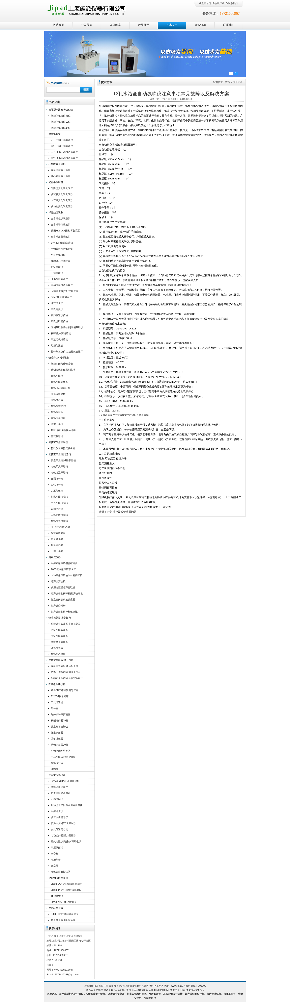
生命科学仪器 (56, 908)
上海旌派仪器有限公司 (91, 10)
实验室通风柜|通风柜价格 (64, 666)
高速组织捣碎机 (59, 339)
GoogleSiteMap (157, 989)
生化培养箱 (57, 484)
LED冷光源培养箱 (60, 527)
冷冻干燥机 (57, 424)
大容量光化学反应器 (62, 200)
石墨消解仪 (57, 799)
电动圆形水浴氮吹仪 (62, 248)
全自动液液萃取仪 (58, 877)
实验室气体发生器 (58, 442)
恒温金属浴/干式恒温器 (63, 823)
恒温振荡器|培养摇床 (60, 617)
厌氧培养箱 (57, 545)
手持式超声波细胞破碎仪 (64, 563)
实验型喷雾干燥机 (60, 170)
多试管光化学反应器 (62, 194)
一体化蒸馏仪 (56, 896)
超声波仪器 (55, 557)
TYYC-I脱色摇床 (59, 696)
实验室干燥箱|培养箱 (60, 454)
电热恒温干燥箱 (59, 472)
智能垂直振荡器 (59, 642)
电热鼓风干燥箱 (59, 466)
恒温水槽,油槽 (58, 406)
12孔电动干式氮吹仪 (62, 146)
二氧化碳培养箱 (59, 514)
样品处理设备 (56, 212)
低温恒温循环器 (59, 381)
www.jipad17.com (180, 985)
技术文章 (172, 24)
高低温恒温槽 (58, 394)
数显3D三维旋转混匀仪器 (64, 690)
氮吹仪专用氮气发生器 (63, 448)
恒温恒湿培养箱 (59, 496)
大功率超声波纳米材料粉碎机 (66, 575)
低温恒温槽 (57, 375)
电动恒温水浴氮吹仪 (62, 285)
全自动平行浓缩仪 (60, 224)
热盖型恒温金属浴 (60, 793)
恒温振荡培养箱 (59, 521)
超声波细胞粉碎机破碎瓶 (64, 611)
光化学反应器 (56, 182)
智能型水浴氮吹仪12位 (61, 109)
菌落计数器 (57, 738)
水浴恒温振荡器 (59, 629)
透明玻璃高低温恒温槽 (63, 369)
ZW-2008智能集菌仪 (62, 242)
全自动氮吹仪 (58, 254)
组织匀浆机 (57, 345)
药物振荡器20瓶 (59, 744)
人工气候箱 (57, 490)
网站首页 (58, 24)
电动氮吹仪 (55, 133)
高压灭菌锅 (57, 847)
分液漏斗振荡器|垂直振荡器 (66, 623)
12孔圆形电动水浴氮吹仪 (64, 158)
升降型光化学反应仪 (62, 188)
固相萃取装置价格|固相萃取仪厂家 (67, 328)
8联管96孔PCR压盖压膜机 (65, 781)
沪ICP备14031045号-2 (192, 989)
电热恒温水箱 (58, 418)
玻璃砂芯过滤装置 (60, 260)
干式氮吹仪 (57, 273)
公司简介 (86, 24)
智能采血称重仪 (59, 787)
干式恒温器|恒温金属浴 (63, 756)
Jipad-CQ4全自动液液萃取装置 (66, 884)
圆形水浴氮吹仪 (59, 279)
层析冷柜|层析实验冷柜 (63, 430)
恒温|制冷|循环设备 (59, 357)
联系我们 (232, 3)
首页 (227, 82)
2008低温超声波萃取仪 (63, 569)
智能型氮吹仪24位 (60, 127)
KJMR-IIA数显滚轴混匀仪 (64, 914)
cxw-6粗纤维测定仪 (61, 297)
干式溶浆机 (57, 702)
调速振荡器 (57, 648)
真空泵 (54, 865)
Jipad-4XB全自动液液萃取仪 (66, 889)
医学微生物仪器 (57, 684)
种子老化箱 (57, 539)
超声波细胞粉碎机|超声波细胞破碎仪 (67, 594)
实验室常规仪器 (57, 775)
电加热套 (56, 859)
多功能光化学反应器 (62, 206)
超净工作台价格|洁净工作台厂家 (67, 673)
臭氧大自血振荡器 (60, 871)
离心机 (54, 853)
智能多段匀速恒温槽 (62, 363)
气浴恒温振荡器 (59, 635)
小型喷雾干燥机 (57, 164)
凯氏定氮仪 (57, 309)
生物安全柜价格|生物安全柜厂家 (67, 679)
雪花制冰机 (57, 436)
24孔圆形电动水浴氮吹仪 (64, 152)
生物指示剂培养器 (60, 750)
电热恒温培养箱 (59, 502)
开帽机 (54, 769)
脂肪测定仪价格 (59, 315)
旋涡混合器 (57, 762)
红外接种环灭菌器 (60, 714)
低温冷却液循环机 (60, 387)
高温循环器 (57, 400)
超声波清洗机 (58, 581)
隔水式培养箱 (58, 533)
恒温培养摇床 (58, 654)
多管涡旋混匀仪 (59, 817)
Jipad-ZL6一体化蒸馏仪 (63, 902)
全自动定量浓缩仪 (60, 236)
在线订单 (218, 3)
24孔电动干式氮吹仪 (62, 140)
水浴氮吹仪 (57, 267)
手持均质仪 (57, 811)
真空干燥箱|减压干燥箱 (63, 460)
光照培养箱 (57, 478)
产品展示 (143, 24)
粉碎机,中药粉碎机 (61, 333)
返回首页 (205, 3)
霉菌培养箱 (57, 508)
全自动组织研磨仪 (60, 218)
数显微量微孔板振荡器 (63, 920)
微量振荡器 (57, 732)
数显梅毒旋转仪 (59, 726)
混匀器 (54, 708)
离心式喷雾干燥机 (60, 176)
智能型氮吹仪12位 (60, 121)
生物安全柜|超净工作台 (61, 660)
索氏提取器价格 (59, 321)
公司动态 (115, 24)
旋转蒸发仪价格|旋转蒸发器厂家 (67, 352)
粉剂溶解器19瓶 (59, 720)
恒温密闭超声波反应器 (63, 599)
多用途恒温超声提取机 (63, 587)
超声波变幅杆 (58, 605)
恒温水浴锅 (57, 412)
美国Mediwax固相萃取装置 (65, 230)
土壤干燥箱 (57, 551)
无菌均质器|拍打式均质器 (64, 291)
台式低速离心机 (59, 829)
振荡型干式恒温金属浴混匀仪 (66, 805)
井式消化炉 (57, 303)
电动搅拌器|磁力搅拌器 (63, 835)
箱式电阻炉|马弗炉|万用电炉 (66, 841)
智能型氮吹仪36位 (60, 115)
